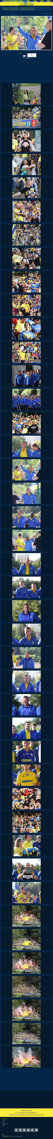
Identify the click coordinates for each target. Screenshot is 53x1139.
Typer (4, 1125)
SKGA (4, 1120)
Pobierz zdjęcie (31, 55)
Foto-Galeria (5, 8)
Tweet (19, 53)
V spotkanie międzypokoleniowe (11, 9)
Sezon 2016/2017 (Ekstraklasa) (27, 8)
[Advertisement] (26, 71)
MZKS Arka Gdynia (14, 8)
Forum (4, 1122)
